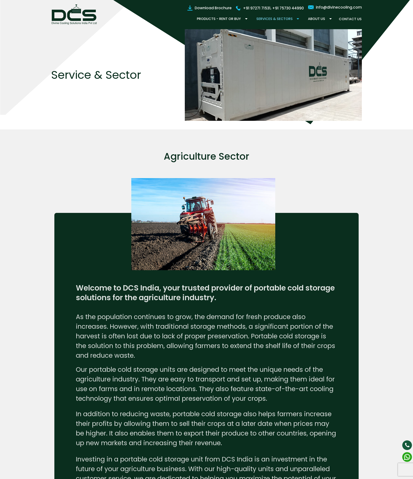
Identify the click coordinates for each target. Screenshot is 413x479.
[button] (244, 18)
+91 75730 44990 (288, 8)
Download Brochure (209, 7)
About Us (316, 18)
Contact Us (350, 19)
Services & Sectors (274, 18)
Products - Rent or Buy (218, 18)
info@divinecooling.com (335, 7)
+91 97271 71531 (253, 8)
